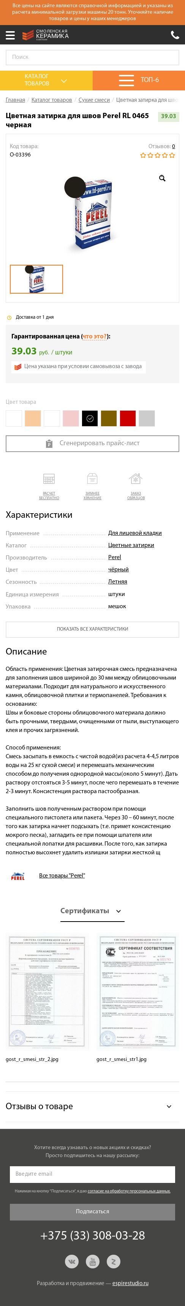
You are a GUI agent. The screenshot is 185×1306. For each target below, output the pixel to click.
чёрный (118, 570)
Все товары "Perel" (62, 876)
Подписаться (92, 1212)
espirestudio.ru (130, 1284)
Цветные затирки (131, 545)
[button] (49, 487)
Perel (114, 558)
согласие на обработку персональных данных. (129, 1191)
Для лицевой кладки (135, 533)
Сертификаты (84, 911)
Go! (169, 58)
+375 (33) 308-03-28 (175, 35)
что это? (94, 337)
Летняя (117, 582)
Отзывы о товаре (39, 1107)
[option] (92, 212)
